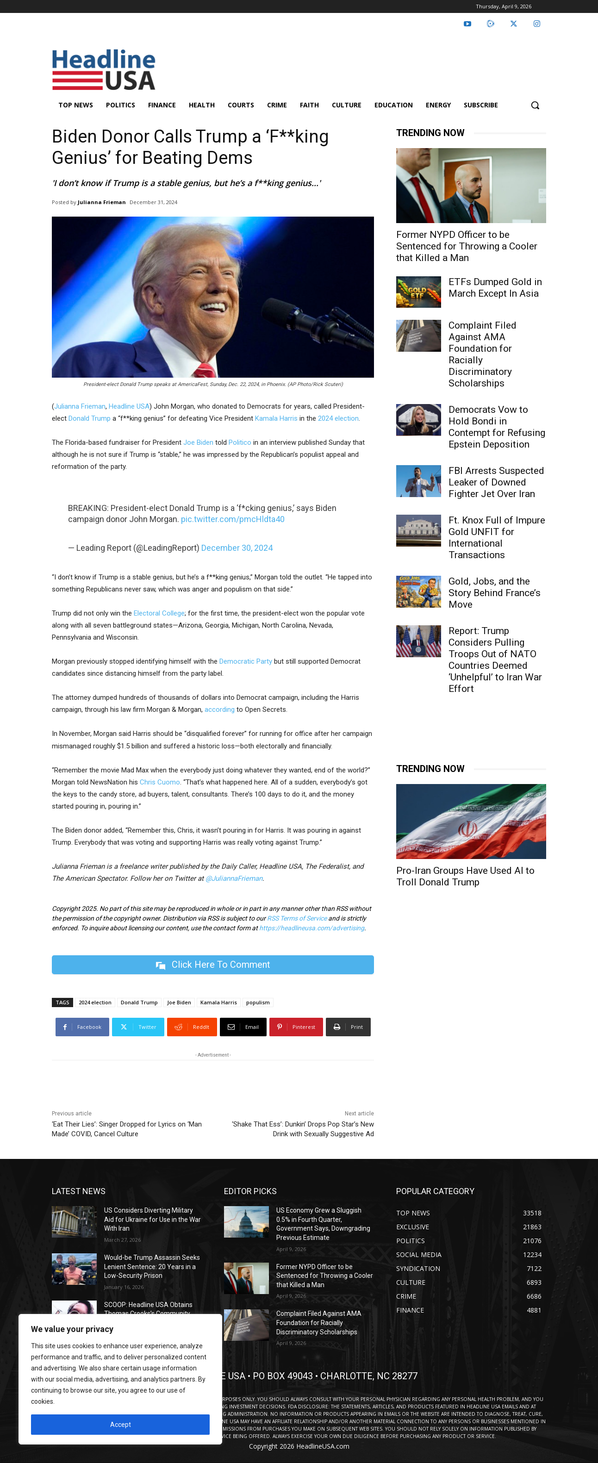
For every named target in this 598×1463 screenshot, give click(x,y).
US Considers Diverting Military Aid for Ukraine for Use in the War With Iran (152, 1219)
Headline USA (129, 406)
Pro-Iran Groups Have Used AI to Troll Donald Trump (465, 876)
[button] (535, 105)
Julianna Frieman (102, 202)
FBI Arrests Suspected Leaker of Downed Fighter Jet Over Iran (496, 482)
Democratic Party (245, 661)
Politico (240, 442)
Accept (120, 1424)
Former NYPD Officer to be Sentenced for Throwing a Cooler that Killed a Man (466, 246)
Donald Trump (90, 418)
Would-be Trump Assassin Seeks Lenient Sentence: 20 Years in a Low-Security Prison (152, 1266)
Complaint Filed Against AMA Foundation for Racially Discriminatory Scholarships (482, 354)
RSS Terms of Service (297, 918)
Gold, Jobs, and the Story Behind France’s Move (494, 593)
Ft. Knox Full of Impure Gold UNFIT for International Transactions (496, 537)
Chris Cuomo (160, 782)
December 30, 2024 (237, 548)
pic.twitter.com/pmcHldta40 (233, 519)
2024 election (338, 418)
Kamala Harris (276, 418)
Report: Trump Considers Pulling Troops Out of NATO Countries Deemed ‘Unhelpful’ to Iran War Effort (495, 659)
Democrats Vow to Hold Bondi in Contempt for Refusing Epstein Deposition (496, 427)
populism (258, 1002)
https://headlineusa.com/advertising (311, 928)
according (220, 709)
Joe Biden (198, 442)
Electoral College (159, 613)
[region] (120, 1379)
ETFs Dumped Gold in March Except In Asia (495, 287)
